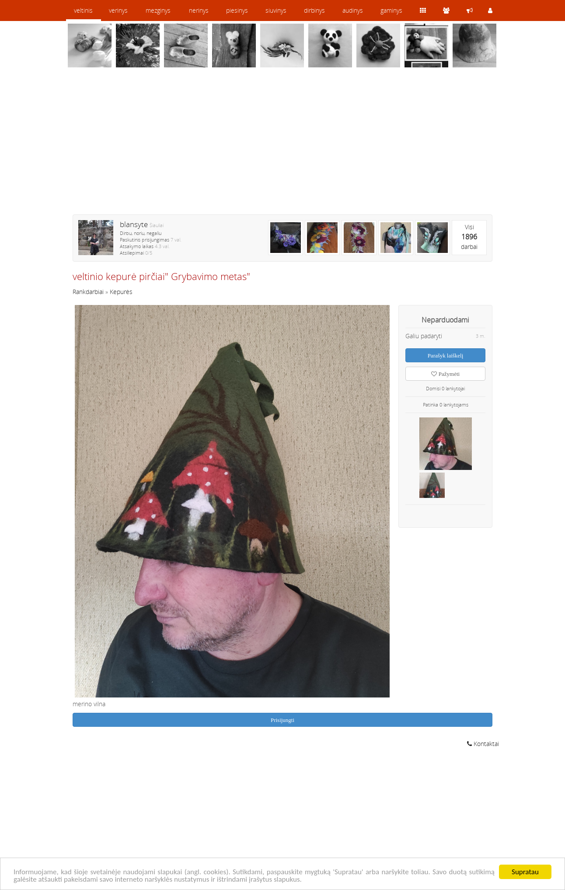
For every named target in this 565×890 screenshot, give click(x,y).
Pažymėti (445, 374)
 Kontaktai (483, 743)
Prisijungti (282, 720)
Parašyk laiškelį (446, 355)
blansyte (134, 224)
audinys (352, 10)
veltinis (83, 10)
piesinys (237, 10)
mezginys (158, 10)
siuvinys (275, 10)
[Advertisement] (282, 146)
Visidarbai (469, 237)
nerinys (199, 10)
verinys (118, 10)
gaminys (391, 10)
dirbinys (314, 10)
